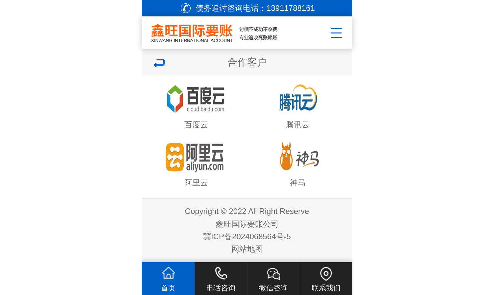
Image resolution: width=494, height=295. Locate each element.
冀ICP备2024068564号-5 (247, 236)
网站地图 (247, 248)
